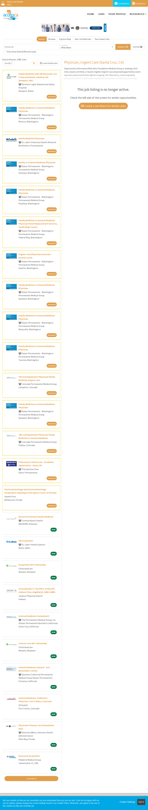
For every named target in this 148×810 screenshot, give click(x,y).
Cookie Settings (127, 802)
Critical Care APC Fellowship (33, 643)
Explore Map (65, 39)
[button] (138, 47)
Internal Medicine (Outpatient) (34, 616)
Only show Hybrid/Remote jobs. (22, 51)
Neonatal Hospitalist (29, 756)
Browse (51, 39)
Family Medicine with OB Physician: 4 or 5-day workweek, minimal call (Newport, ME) (38, 77)
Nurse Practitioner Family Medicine (36, 516)
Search (41, 39)
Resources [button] (137, 14)
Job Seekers (122, 3)
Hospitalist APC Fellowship (32, 564)
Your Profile (117, 14)
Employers (139, 3)
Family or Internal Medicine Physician (37, 162)
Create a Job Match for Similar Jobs (103, 106)
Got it (141, 802)
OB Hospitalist (26, 540)
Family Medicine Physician (31, 138)
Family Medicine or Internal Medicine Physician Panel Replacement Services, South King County (38, 223)
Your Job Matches (83, 39)
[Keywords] (31, 47)
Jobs (101, 14)
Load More (31, 778)
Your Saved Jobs (102, 39)
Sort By (8, 63)
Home (90, 14)
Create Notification (49, 63)
